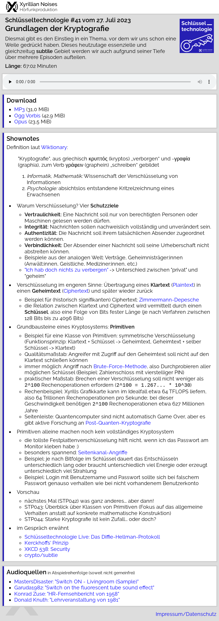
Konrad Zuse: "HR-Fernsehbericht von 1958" (66, 593)
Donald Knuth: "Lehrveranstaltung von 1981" (67, 599)
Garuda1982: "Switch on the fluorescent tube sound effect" (84, 586)
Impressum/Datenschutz (186, 613)
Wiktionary (54, 147)
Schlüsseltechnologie (37, 20)
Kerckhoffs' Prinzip (46, 542)
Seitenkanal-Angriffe (102, 451)
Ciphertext (76, 291)
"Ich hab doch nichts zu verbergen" (66, 270)
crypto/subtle (41, 554)
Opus (20, 122)
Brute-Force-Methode (120, 366)
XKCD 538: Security (47, 548)
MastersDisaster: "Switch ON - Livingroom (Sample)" (76, 580)
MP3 (19, 109)
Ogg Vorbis (27, 116)
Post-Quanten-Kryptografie (118, 422)
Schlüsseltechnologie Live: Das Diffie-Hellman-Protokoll (92, 536)
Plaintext (183, 285)
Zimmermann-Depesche (169, 300)
